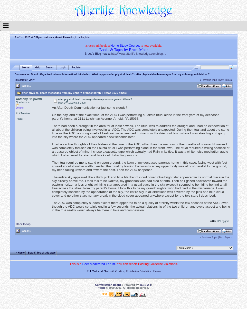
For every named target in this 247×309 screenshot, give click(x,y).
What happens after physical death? (113, 74)
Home (26, 67)
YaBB (101, 287)
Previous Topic (209, 80)
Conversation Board (26, 74)
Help (37, 67)
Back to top (23, 224)
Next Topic (225, 80)
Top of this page (46, 252)
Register (85, 37)
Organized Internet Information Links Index (65, 74)
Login (74, 37)
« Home (20, 252)
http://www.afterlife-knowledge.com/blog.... (138, 53)
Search (50, 67)
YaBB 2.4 (145, 284)
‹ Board (31, 252)
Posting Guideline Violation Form (138, 271)
